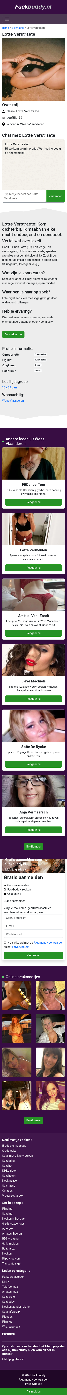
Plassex (7, 1316)
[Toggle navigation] (7, 19)
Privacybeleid (20, 947)
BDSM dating (10, 1238)
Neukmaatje (9, 1180)
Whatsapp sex (11, 1326)
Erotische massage (14, 1145)
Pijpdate (7, 1208)
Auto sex (7, 1228)
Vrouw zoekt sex (12, 1195)
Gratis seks (9, 1150)
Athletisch (40, 360)
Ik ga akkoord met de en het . (33, 945)
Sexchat (7, 1165)
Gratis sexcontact (13, 1223)
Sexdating (8, 1160)
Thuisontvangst (11, 1263)
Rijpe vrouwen (11, 1258)
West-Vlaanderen (13, 400)
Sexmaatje (18, 27)
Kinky (5, 1281)
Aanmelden (13, 334)
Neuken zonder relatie (16, 1306)
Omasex (7, 1190)
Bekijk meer (33, 846)
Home (5, 27)
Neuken (7, 1253)
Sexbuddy (8, 1301)
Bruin (37, 365)
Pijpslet (7, 1321)
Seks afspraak (11, 1311)
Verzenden (55, 196)
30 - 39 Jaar (9, 387)
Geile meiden (10, 1243)
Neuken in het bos (13, 1218)
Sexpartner (9, 1296)
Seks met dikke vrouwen (17, 1155)
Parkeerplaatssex (13, 1276)
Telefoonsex (10, 1286)
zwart (38, 370)
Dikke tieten (9, 1170)
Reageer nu (33, 502)
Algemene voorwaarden (48, 942)
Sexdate (7, 1213)
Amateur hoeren (12, 1233)
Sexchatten (9, 1175)
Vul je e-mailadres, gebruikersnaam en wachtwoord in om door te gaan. (33, 913)
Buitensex (8, 1248)
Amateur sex (10, 1291)
